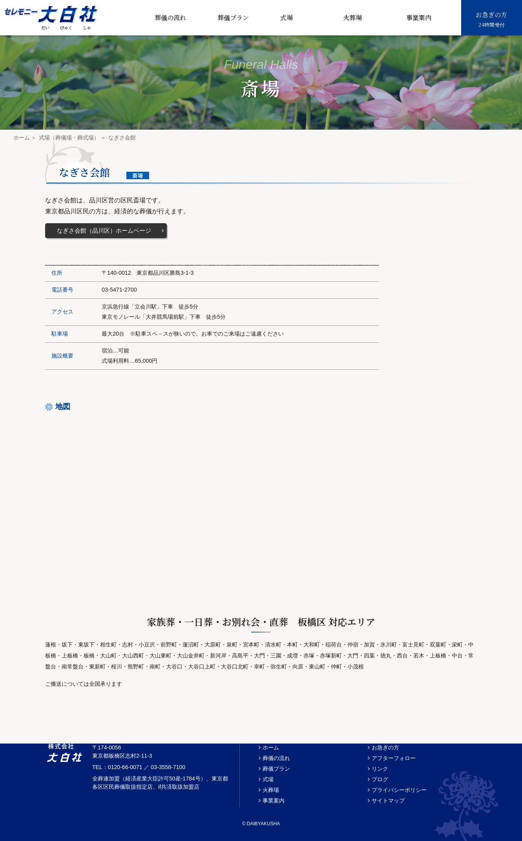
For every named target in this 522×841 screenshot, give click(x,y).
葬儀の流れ (170, 17)
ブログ (380, 779)
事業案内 (418, 17)
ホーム (21, 137)
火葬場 (352, 17)
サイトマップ (388, 800)
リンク (380, 769)
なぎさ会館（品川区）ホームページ (104, 230)
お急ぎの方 (491, 19)
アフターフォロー (394, 758)
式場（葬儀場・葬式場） (69, 137)
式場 (286, 17)
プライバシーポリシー (399, 790)
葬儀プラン (233, 17)
